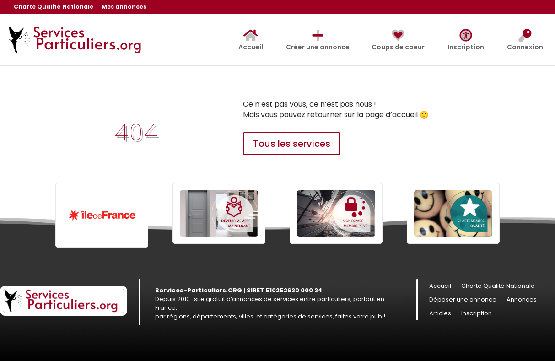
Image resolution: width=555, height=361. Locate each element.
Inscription (465, 40)
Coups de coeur (398, 40)
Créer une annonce (318, 40)
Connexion (525, 40)
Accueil (250, 40)
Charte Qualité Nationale (53, 7)
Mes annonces (124, 7)
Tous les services (291, 143)
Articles (440, 314)
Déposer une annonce (462, 300)
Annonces (522, 300)
